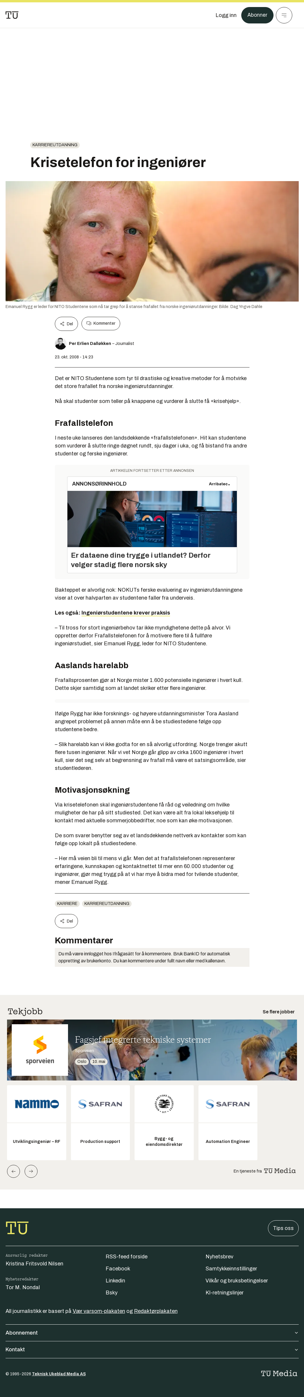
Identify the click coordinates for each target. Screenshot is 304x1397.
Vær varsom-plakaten (99, 1311)
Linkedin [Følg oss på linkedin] (115, 1281)
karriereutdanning (55, 145)
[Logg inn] (225, 15)
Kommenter (100, 323)
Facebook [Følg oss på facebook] (118, 1269)
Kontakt (152, 1349)
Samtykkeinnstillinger (231, 1269)
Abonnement (152, 1333)
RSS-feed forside (126, 1257)
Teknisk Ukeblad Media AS (59, 1374)
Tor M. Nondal (23, 1287)
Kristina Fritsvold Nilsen (34, 1264)
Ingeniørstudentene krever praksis (125, 613)
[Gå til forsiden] (12, 15)
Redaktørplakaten (156, 1311)
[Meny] (284, 15)
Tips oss (283, 1228)
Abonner (257, 15)
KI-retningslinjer (225, 1293)
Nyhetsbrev (219, 1257)
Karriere (67, 903)
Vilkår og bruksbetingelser (237, 1281)
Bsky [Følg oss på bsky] (112, 1293)
